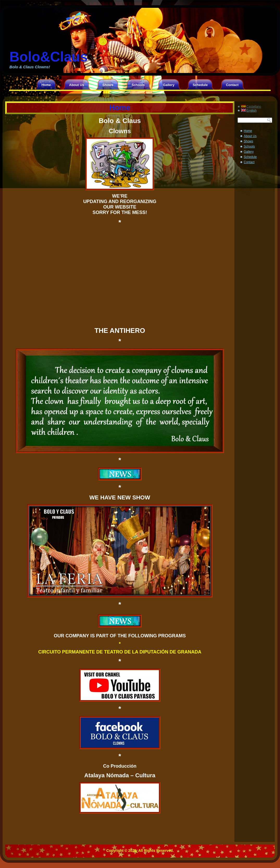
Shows (107, 85)
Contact (232, 85)
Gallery (169, 85)
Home (46, 85)
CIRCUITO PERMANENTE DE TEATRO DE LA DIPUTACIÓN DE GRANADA (119, 652)
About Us (76, 85)
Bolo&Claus (48, 56)
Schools (138, 85)
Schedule (200, 85)
